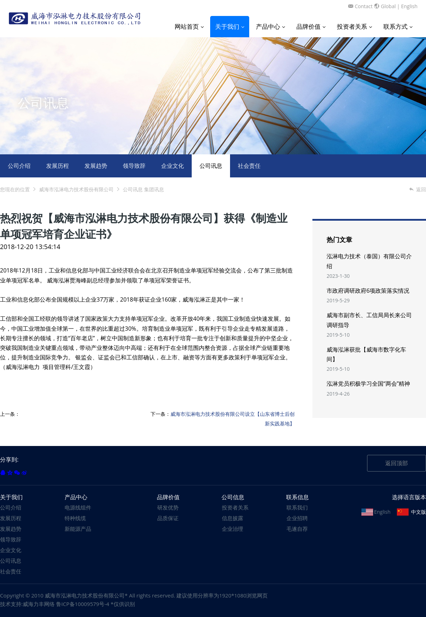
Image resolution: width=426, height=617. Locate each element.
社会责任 (249, 166)
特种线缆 (75, 518)
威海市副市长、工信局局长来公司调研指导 (369, 320)
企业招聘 (297, 518)
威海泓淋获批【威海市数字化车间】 (366, 354)
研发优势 (168, 507)
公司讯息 (211, 166)
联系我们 (297, 507)
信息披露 (232, 518)
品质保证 (168, 518)
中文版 (418, 511)
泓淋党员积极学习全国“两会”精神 (368, 383)
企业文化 (172, 166)
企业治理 (232, 528)
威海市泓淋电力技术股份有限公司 (76, 189)
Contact (363, 6)
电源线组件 (78, 507)
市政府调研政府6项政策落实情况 (368, 290)
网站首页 (189, 26)
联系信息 (297, 497)
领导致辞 (134, 166)
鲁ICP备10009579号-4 (82, 603)
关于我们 (229, 26)
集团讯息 (154, 189)
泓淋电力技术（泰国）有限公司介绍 (369, 261)
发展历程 (57, 166)
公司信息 (233, 497)
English (409, 6)
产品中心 (270, 26)
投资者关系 (354, 26)
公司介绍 (19, 166)
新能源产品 (78, 528)
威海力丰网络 (39, 603)
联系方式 (398, 26)
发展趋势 (95, 166)
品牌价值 (311, 26)
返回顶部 (396, 463)
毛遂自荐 (297, 528)
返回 (417, 189)
